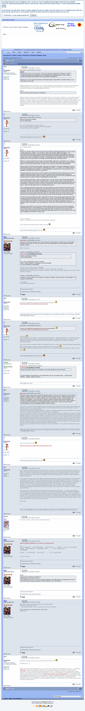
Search (19, 52)
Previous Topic (71, 58)
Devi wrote (23, 70)
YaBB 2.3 (50, 701)
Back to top (7, 111)
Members (26, 52)
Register (25, 27)
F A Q (24, 49)
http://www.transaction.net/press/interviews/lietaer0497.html (36, 445)
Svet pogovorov (7, 55)
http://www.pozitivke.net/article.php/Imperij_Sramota (34, 304)
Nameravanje (50, 49)
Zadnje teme (41, 49)
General (14, 55)
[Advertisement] (42, 42)
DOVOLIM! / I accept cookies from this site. (16, 15)
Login (19, 27)
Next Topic (78, 58)
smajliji (70, 49)
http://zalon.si (23, 670)
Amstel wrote (23, 365)
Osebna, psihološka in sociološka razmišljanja (29, 55)
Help (13, 52)
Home (8, 52)
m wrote (22, 252)
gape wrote (23, 117)
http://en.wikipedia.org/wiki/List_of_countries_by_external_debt (37, 543)
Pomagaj (63, 49)
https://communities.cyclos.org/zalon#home (56, 674)
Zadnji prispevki (31, 49)
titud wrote (23, 240)
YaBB (32, 703)
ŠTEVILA (57, 49)
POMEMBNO (18, 49)
